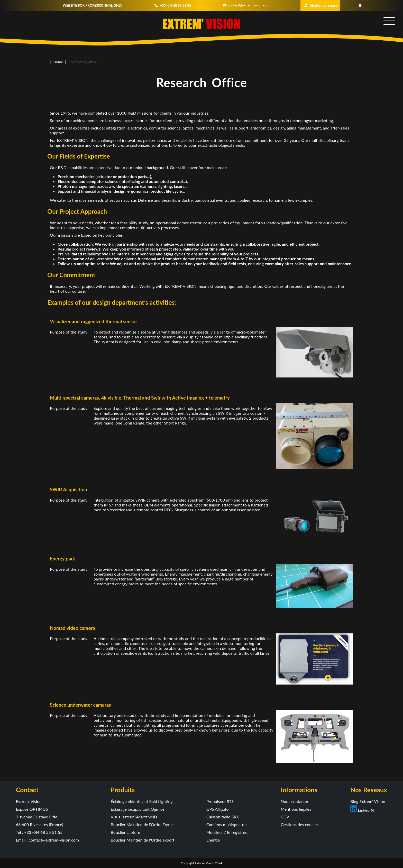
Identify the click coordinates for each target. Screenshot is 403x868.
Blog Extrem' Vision (367, 801)
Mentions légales (296, 809)
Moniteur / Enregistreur (227, 832)
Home (58, 62)
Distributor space (321, 5)
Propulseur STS (220, 801)
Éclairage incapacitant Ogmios (138, 809)
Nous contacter (294, 801)
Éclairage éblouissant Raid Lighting (142, 801)
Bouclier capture (125, 832)
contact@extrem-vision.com (246, 5)
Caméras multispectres (226, 824)
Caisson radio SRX (222, 816)
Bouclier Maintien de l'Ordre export (143, 839)
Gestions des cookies (299, 824)
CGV (285, 816)
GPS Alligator (218, 809)
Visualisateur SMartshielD (134, 816)
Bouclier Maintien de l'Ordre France (143, 824)
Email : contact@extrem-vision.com (47, 839)
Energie (213, 839)
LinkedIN (362, 810)
